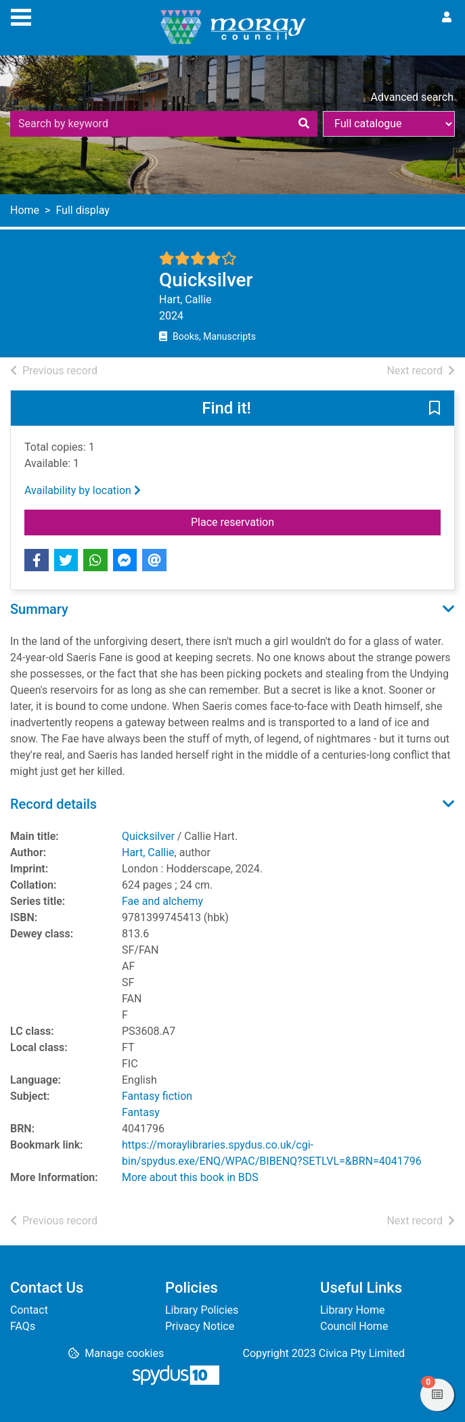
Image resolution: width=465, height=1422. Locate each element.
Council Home (354, 1326)
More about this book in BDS (190, 1177)
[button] (434, 409)
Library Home (352, 1310)
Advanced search (412, 97)
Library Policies (201, 1310)
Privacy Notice (199, 1326)
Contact (29, 1310)
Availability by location (82, 490)
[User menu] (447, 17)
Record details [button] (53, 804)
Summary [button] (39, 609)
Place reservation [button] (266, 521)
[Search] (303, 124)
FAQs (22, 1326)
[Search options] (389, 124)
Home (24, 210)
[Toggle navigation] (21, 15)
